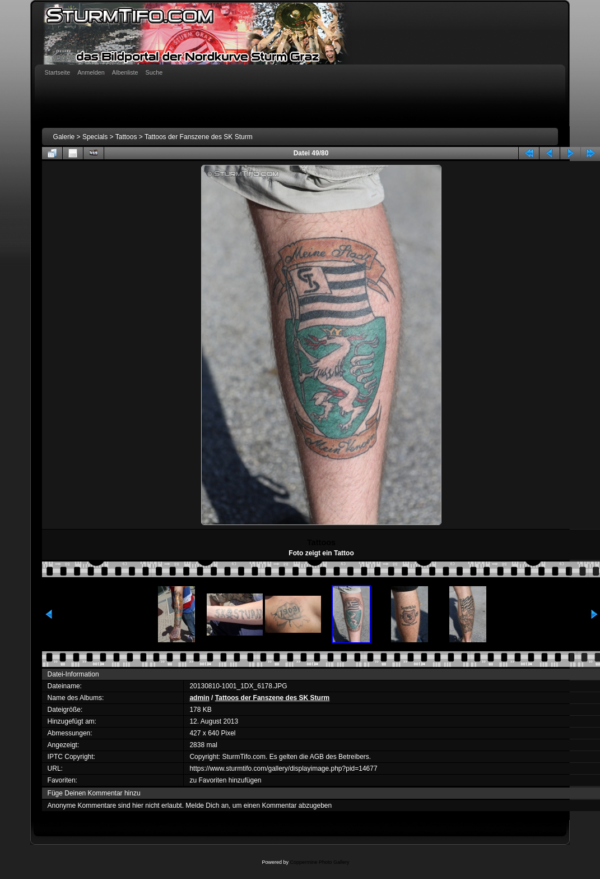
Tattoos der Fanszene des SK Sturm (199, 137)
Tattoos (126, 137)
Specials (95, 137)
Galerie (64, 137)
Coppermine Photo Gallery (319, 862)
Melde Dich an (207, 805)
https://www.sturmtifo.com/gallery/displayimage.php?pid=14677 (283, 768)
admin (199, 698)
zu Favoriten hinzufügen (225, 780)
